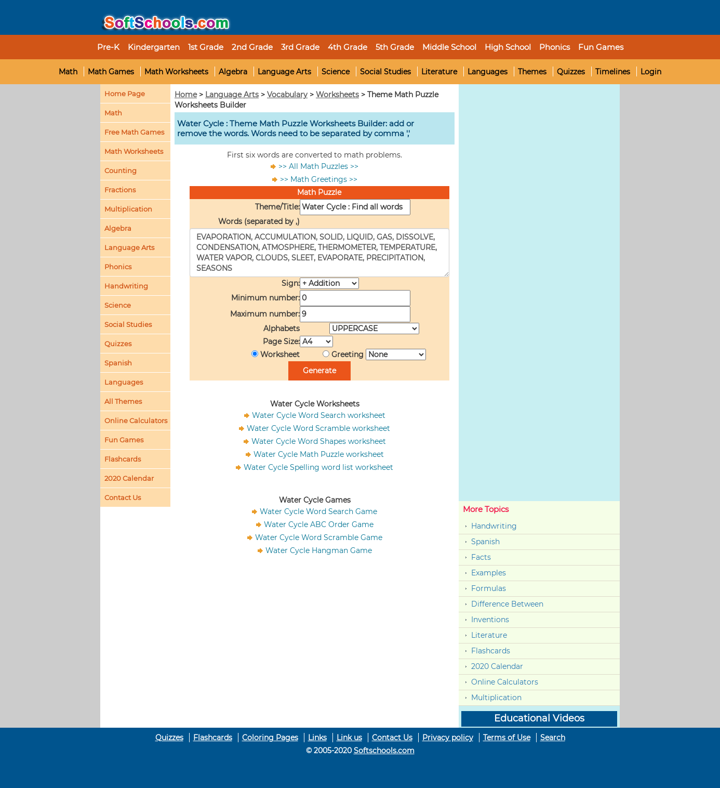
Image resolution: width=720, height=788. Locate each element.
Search (552, 737)
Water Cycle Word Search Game (318, 511)
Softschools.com (384, 750)
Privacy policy (447, 737)
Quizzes (571, 71)
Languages (488, 71)
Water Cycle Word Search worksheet (318, 415)
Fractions (120, 190)
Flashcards (490, 650)
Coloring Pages (270, 737)
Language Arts (284, 71)
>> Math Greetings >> (318, 179)
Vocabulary (287, 94)
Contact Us (392, 737)
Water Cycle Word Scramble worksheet (318, 428)
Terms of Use (506, 737)
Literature (439, 71)
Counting (120, 170)
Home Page (124, 93)
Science (336, 71)
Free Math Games (134, 132)
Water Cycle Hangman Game (318, 550)
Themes (532, 71)
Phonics (117, 266)
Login (651, 71)
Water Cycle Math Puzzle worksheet (319, 454)
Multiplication (128, 209)
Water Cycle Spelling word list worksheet (318, 467)
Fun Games (600, 47)
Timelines (612, 71)
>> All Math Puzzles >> (318, 166)
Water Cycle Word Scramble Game (318, 537)
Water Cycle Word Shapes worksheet (318, 441)
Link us (349, 737)
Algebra (233, 71)
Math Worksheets (176, 71)
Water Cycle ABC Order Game (319, 524)
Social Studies (385, 71)
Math (68, 71)
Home (186, 94)
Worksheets (337, 94)
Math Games (111, 71)
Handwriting (126, 286)
